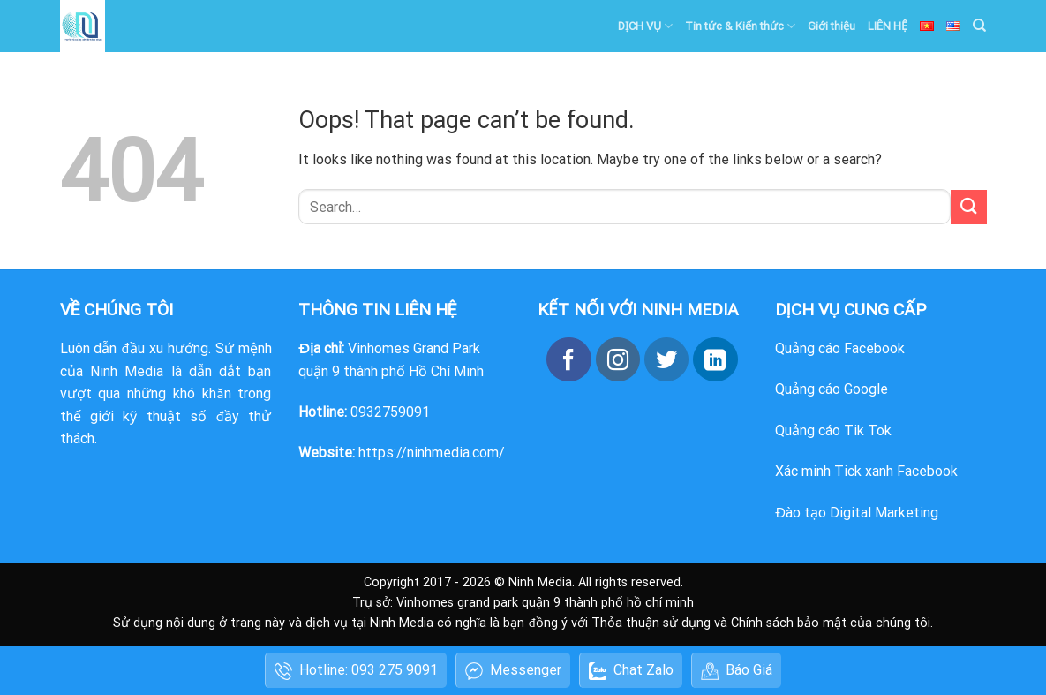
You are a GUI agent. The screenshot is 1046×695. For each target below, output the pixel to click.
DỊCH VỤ (645, 26)
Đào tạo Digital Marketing (857, 512)
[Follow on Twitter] (666, 359)
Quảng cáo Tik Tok (833, 430)
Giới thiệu (831, 26)
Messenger (513, 670)
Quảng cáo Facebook (840, 348)
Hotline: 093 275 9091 (356, 670)
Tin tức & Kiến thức (740, 26)
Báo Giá (736, 670)
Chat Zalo (631, 670)
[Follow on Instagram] (618, 359)
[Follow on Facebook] (568, 359)
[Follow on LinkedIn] (715, 359)
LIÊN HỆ (887, 26)
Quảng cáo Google (831, 389)
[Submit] (968, 207)
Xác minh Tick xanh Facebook (866, 471)
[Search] (979, 25)
